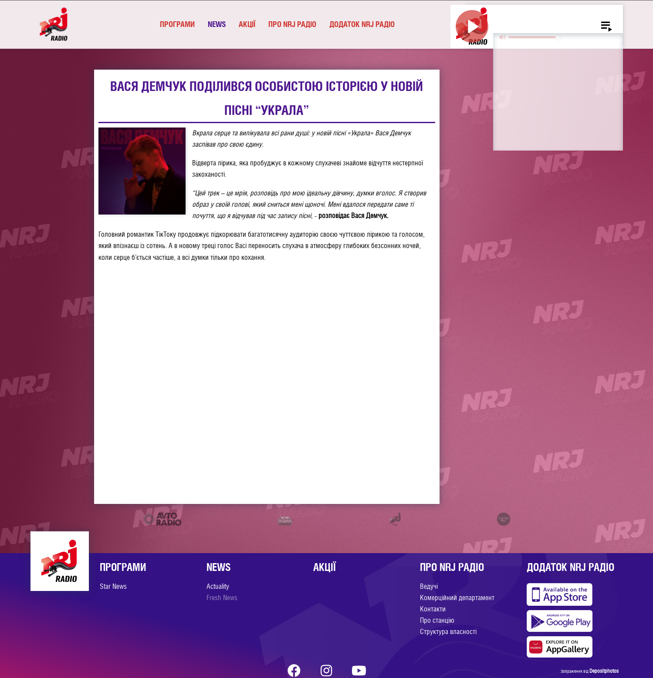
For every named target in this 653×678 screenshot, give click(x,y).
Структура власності (448, 632)
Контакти (433, 609)
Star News (113, 586)
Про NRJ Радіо (292, 24)
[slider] (534, 37)
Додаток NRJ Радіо (362, 24)
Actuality (217, 586)
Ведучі (429, 586)
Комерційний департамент (457, 598)
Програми (177, 24)
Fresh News (221, 598)
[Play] (472, 26)
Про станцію (437, 620)
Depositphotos (604, 671)
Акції (247, 24)
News (217, 24)
